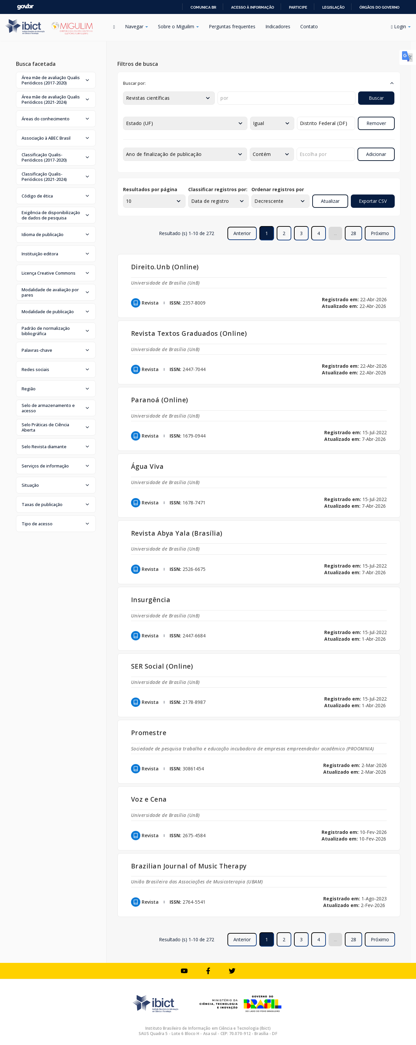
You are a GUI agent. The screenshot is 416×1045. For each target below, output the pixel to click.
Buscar (376, 98)
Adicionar (376, 154)
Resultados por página (150, 189)
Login (401, 26)
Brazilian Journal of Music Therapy (189, 865)
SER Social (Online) (162, 666)
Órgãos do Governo (379, 7)
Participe (298, 7)
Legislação (333, 7)
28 (353, 233)
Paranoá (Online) (159, 399)
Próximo (380, 233)
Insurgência (151, 599)
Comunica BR (203, 7)
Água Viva (147, 466)
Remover (376, 123)
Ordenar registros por (277, 189)
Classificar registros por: (217, 189)
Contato (309, 26)
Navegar (136, 26)
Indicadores (277, 26)
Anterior (242, 233)
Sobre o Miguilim (178, 26)
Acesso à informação (252, 7)
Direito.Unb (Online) (165, 266)
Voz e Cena (149, 799)
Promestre (149, 732)
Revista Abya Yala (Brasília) (176, 533)
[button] (55, 80)
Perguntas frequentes (232, 26)
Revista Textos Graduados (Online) (189, 333)
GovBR (25, 7)
